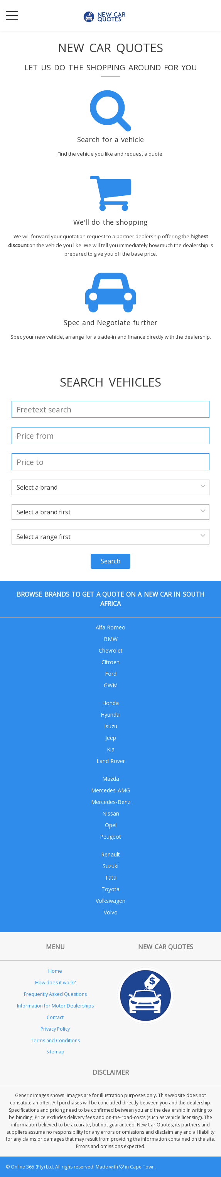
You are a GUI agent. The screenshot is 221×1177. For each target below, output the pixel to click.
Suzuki (110, 866)
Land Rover (110, 761)
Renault (110, 854)
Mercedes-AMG (110, 790)
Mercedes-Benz (110, 802)
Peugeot (110, 836)
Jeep (110, 737)
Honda (110, 703)
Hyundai (111, 714)
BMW (111, 639)
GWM (111, 685)
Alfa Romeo (110, 627)
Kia (111, 749)
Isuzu (110, 726)
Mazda (110, 778)
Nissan (110, 813)
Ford (110, 673)
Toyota (110, 889)
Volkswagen (110, 900)
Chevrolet (111, 650)
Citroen (110, 662)
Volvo (111, 912)
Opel (110, 825)
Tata (110, 877)
